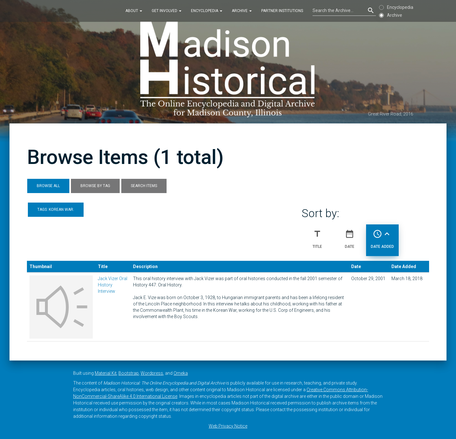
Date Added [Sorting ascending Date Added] (382, 236)
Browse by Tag (95, 186)
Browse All (48, 186)
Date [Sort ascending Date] (349, 236)
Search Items (144, 186)
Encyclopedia (206, 11)
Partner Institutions (282, 11)
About (133, 11)
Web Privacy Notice (228, 426)
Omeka (181, 373)
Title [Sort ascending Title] (317, 236)
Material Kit (106, 373)
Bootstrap (128, 373)
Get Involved (166, 11)
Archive (242, 11)
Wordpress (152, 373)
